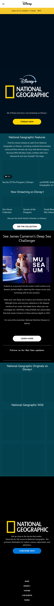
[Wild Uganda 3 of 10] (12, 459)
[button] (3, 4)
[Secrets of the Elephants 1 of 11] (11, 387)
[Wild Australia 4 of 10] (34, 459)
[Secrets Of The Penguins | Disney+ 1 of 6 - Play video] (20, 170)
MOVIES (27, 591)
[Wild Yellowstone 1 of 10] (12, 424)
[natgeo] (27, 573)
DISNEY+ (27, 586)
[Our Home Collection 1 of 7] (11, 201)
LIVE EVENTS (27, 595)
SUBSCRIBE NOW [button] (27, 551)
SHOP (27, 581)
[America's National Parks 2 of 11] (32, 387)
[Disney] (27, 4)
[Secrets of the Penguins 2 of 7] (32, 201)
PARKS (27, 600)
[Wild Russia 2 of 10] (34, 424)
